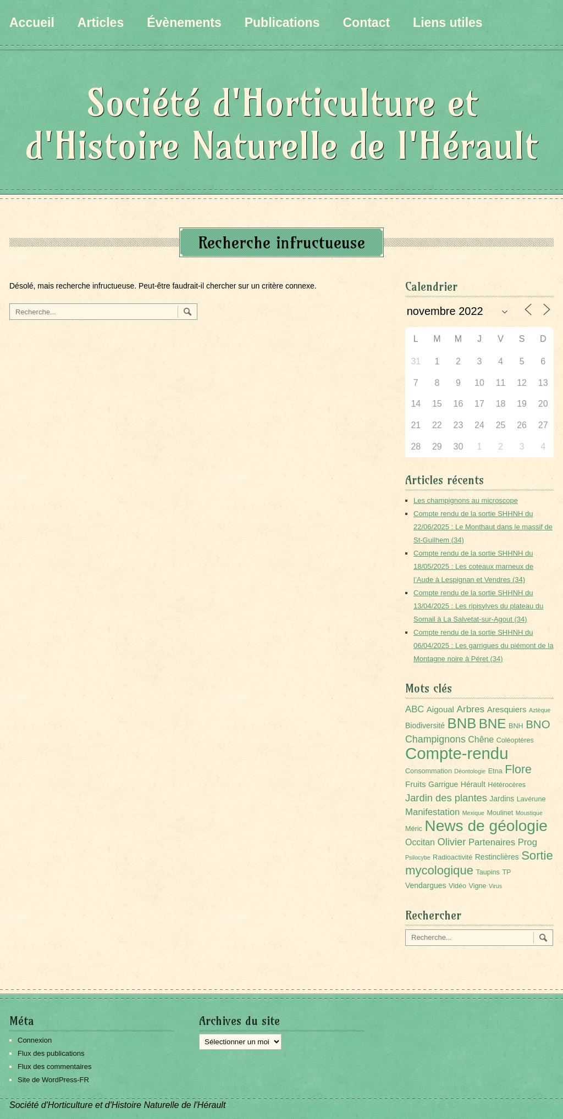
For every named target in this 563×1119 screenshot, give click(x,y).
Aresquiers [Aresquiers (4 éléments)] (507, 709)
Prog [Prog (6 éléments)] (527, 842)
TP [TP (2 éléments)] (506, 872)
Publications (282, 22)
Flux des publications (51, 1053)
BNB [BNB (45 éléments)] (462, 723)
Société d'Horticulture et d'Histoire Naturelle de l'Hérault (281, 124)
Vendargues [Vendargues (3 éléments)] (425, 885)
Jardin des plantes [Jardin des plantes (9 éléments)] (446, 798)
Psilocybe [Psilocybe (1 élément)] (417, 857)
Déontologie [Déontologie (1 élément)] (469, 771)
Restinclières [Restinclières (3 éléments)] (497, 856)
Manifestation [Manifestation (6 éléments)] (432, 812)
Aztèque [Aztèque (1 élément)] (539, 710)
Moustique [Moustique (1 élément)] (529, 813)
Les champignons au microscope (465, 500)
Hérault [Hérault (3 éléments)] (473, 784)
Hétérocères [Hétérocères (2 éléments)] (507, 785)
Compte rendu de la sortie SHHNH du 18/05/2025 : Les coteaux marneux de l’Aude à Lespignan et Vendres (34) (473, 566)
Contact (366, 22)
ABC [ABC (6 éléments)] (414, 709)
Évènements (184, 22)
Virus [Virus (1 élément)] (495, 886)
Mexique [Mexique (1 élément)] (473, 813)
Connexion (35, 1040)
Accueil (31, 22)
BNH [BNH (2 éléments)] (516, 726)
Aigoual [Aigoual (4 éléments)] (440, 709)
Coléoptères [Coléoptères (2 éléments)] (515, 740)
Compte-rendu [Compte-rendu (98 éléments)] (456, 753)
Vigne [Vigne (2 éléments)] (477, 886)
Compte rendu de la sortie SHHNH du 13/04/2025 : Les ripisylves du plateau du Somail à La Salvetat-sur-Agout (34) (478, 606)
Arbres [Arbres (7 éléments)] (470, 708)
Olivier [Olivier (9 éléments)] (451, 841)
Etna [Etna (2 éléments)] (495, 771)
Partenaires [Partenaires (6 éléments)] (491, 842)
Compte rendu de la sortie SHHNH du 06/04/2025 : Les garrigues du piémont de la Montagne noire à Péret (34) (483, 645)
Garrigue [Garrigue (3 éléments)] (443, 784)
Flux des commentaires (54, 1066)
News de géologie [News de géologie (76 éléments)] (485, 825)
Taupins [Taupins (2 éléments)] (488, 872)
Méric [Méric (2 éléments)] (413, 829)
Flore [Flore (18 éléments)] (518, 769)
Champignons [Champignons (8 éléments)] (435, 739)
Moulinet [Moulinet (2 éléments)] (500, 813)
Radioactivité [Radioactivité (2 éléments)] (452, 857)
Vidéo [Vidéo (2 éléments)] (457, 886)
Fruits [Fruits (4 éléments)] (415, 784)
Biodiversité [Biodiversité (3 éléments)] (425, 725)
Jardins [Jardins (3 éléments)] (501, 798)
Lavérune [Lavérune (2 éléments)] (531, 799)
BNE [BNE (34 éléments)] (492, 723)
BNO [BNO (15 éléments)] (538, 724)
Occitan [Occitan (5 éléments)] (420, 842)
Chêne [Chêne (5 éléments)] (481, 739)
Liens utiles (448, 22)
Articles (101, 22)
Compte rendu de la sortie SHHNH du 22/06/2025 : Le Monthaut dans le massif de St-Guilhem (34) (483, 526)
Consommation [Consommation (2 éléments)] (428, 771)
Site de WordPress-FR (53, 1080)
